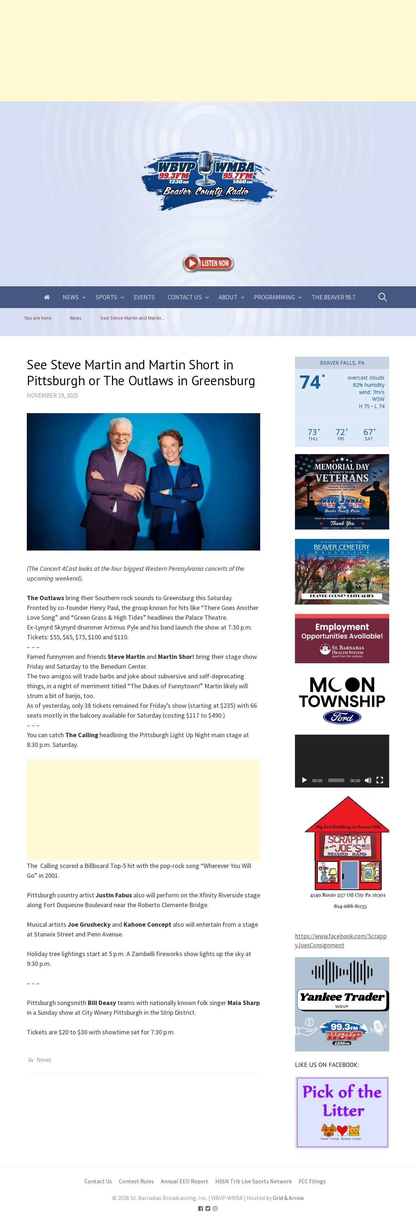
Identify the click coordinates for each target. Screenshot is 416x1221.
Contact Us (185, 297)
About (228, 297)
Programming (274, 297)
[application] (342, 761)
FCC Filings (312, 1181)
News (71, 297)
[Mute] (368, 780)
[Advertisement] (208, 50)
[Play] (304, 780)
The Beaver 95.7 (333, 297)
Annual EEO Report (184, 1181)
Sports (106, 297)
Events (144, 297)
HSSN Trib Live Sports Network (253, 1181)
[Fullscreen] (379, 780)
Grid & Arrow (288, 1198)
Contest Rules (136, 1181)
